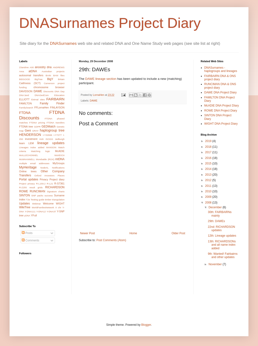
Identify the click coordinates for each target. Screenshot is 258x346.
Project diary (56, 179)
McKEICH (59, 155)
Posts (27, 233)
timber (48, 199)
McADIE (59, 151)
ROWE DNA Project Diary (220, 110)
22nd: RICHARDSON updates (221, 228)
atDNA (32, 71)
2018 (208, 146)
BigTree (39, 79)
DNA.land (24, 95)
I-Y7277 (58, 135)
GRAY (35, 130)
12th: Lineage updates (222, 235)
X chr (58, 207)
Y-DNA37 (51, 211)
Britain (61, 79)
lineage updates (50, 143)
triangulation (58, 199)
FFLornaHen (41, 107)
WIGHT (60, 203)
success (48, 195)
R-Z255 (23, 187)
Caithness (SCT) (30, 83)
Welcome (48, 203)
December (216, 207)
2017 (208, 152)
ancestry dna (43, 67)
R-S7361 (59, 183)
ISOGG (49, 139)
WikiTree (24, 207)
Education (59, 95)
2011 (208, 186)
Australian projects (53, 71)
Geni (28, 130)
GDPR (37, 126)
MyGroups (58, 163)
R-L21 (50, 183)
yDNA (27, 215)
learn (22, 143)
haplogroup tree (52, 130)
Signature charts (55, 191)
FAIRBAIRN (55, 99)
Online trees (28, 171)
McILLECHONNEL (28, 155)
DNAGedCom (42, 95)
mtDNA (59, 159)
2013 (208, 174)
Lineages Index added (31, 147)
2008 (208, 202)
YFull (34, 215)
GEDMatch (49, 126)
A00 (32, 67)
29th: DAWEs (216, 221)
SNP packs (37, 195)
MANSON (51, 147)
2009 (208, 196)
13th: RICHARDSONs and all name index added (222, 245)
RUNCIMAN (37, 191)
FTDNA (25, 113)
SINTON (24, 195)
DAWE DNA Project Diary (220, 92)
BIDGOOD (24, 79)
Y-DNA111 (30, 211)
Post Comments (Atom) (111, 240)
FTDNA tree (26, 126)
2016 (208, 158)
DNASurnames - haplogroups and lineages (220, 69)
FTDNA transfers (55, 122)
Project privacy (27, 183)
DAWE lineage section (100, 79)
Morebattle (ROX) (45, 159)
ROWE (23, 191)
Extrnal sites (38, 99)
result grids (36, 187)
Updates (24, 203)
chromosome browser (48, 87)
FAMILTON (25, 103)
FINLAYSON (57, 107)
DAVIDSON (25, 91)
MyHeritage (28, 167)
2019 (208, 141)
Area (21, 71)
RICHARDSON (54, 187)
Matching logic (40, 151)
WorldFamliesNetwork (43, 207)
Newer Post (87, 233)
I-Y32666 (47, 135)
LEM (31, 143)
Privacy (44, 179)
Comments (30, 240)
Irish (41, 139)
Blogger (146, 324)
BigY (50, 79)
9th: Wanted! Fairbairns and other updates (222, 255)
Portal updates (28, 179)
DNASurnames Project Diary (110, 23)
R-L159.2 (40, 183)
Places (61, 175)
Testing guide (37, 199)
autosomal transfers (31, 75)
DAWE (93, 100)
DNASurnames (63, 43)
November (216, 264)
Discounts (48, 91)
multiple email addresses (34, 163)
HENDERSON (30, 135)
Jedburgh (59, 139)
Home (133, 233)
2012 (208, 180)
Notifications (58, 167)
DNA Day (59, 91)
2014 (208, 169)
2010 (208, 191)
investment (31, 138)
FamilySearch (26, 107)
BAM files (58, 75)
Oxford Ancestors (44, 175)
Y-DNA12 (41, 211)
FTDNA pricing (37, 122)
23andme (24, 67)
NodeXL (44, 167)
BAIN (48, 75)
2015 (208, 163)
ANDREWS (58, 67)
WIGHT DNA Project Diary (221, 123)
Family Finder (52, 103)
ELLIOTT (24, 99)
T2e (28, 199)
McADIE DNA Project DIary (221, 105)
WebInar (36, 203)
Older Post (178, 233)
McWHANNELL (27, 159)
